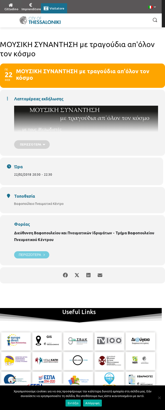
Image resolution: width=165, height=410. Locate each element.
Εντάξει (73, 403)
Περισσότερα (32, 255)
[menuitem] (152, 7)
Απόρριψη (92, 403)
